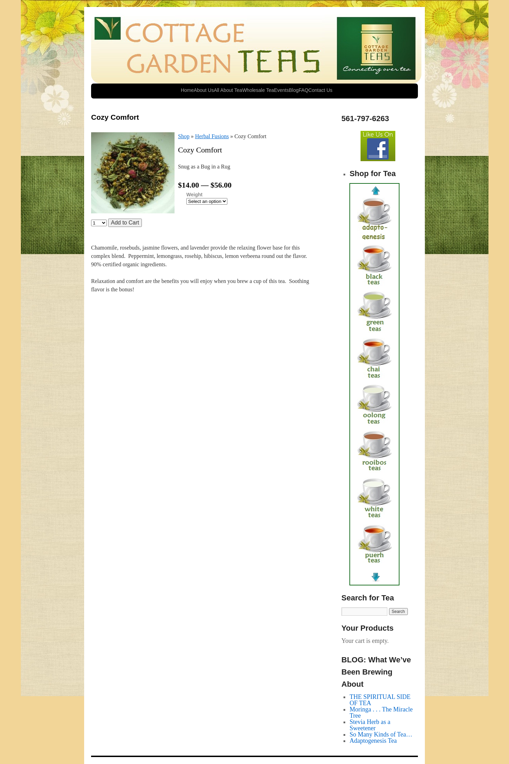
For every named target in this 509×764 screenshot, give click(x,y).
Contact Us (320, 90)
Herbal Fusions (212, 136)
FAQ (303, 90)
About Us (204, 90)
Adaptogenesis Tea (373, 740)
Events (281, 90)
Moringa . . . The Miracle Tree (381, 712)
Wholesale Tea (258, 90)
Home (187, 90)
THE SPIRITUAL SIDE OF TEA (379, 700)
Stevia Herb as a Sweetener (369, 725)
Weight (194, 194)
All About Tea (228, 90)
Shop (183, 136)
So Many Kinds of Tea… (380, 734)
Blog (294, 90)
